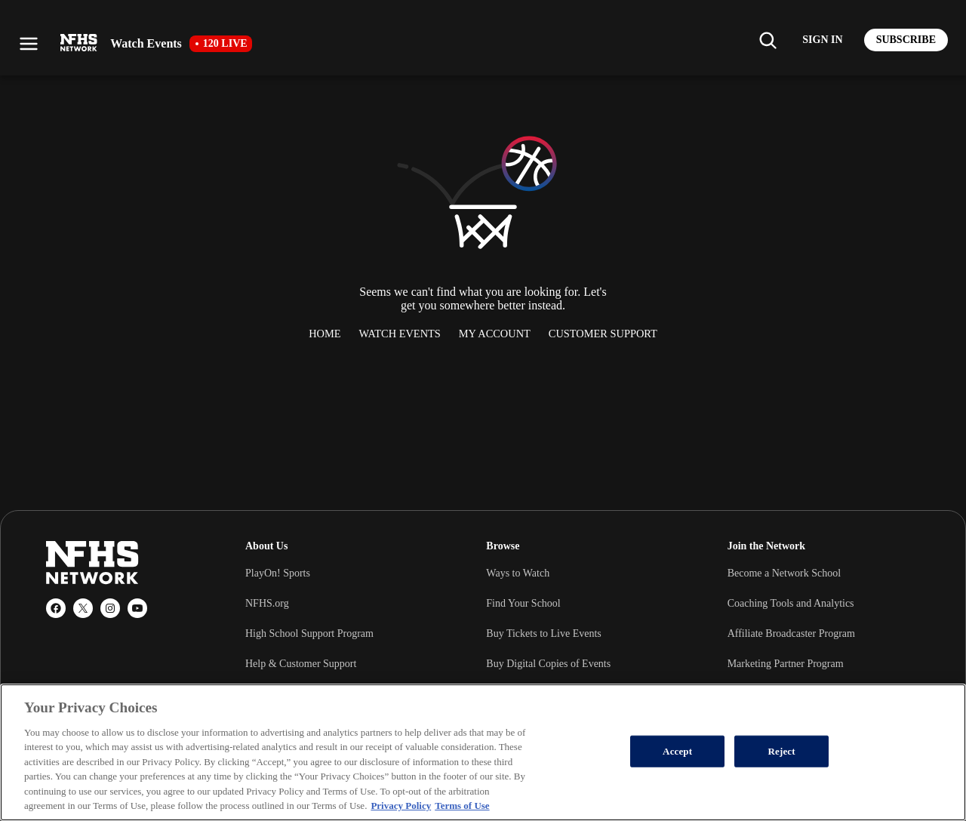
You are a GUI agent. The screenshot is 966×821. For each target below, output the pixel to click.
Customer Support (603, 333)
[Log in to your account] (822, 40)
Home (324, 333)
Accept (677, 751)
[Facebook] (56, 608)
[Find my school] (767, 40)
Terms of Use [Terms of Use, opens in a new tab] (462, 805)
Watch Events (400, 333)
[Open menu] (28, 43)
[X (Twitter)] (83, 608)
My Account (495, 333)
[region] (483, 752)
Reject (781, 751)
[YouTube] (137, 608)
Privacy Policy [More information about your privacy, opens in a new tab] (401, 805)
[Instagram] (110, 608)
